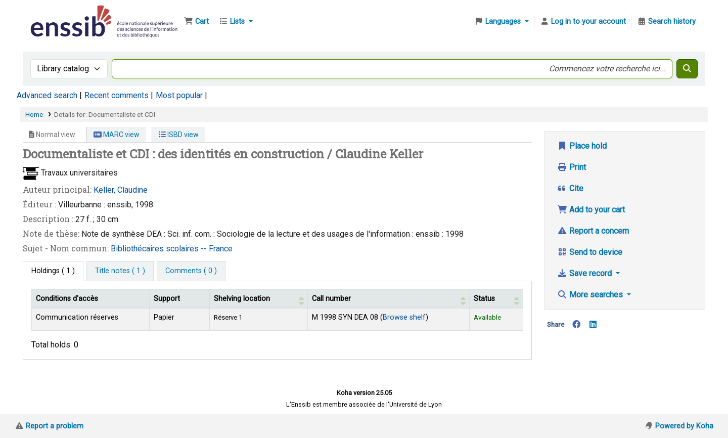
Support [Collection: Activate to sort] (167, 298)
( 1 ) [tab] (53, 271)
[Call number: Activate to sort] (389, 298)
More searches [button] (591, 294)
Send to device (589, 252)
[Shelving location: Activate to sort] (258, 298)
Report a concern (593, 231)
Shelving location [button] (242, 298)
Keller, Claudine (121, 190)
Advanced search (47, 95)
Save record (585, 273)
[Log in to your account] (583, 21)
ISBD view (179, 134)
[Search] (687, 68)
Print (571, 167)
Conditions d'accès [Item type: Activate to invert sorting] (67, 298)
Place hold (582, 146)
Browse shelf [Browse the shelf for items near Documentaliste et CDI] (404, 317)
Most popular (179, 95)
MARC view (117, 134)
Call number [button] (331, 298)
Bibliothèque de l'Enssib (53, 14)
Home (34, 114)
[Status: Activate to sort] (496, 298)
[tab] (120, 271)
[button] (196, 21)
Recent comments (116, 95)
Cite (570, 188)
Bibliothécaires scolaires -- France (172, 248)
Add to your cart (591, 209)
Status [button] (484, 298)
